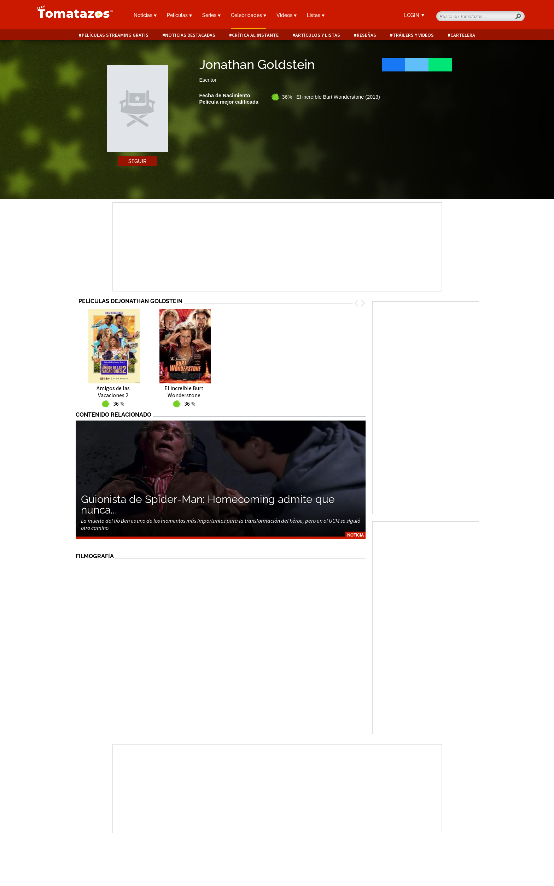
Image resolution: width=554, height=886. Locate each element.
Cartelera (462, 35)
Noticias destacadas (190, 35)
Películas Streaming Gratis (115, 35)
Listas (316, 15)
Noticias (145, 15)
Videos (286, 15)
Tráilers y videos (413, 35)
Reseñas (366, 35)
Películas (179, 15)
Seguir (137, 161)
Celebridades (248, 15)
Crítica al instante (255, 35)
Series (211, 15)
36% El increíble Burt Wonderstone (331, 97)
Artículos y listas (317, 35)
